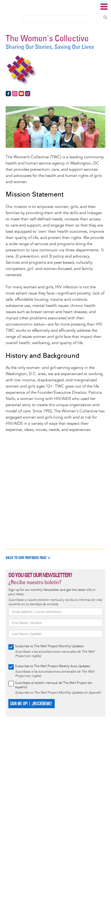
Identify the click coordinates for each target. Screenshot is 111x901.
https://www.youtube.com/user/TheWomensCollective (21, 93)
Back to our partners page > (28, 558)
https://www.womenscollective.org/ (27, 93)
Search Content (105, 17)
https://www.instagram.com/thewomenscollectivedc (15, 93)
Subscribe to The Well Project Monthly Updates (49, 646)
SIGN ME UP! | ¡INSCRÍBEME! (31, 704)
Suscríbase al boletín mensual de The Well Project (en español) (53, 685)
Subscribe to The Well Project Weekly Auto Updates (52, 666)
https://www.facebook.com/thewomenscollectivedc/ (8, 93)
